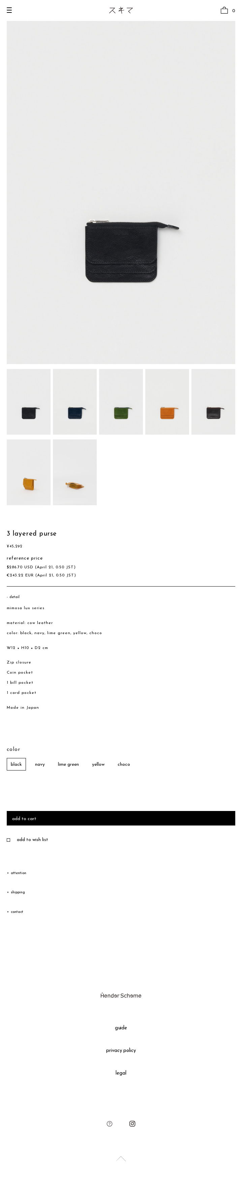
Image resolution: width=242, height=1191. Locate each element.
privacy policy (121, 1050)
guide (121, 1028)
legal (121, 1073)
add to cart (24, 818)
